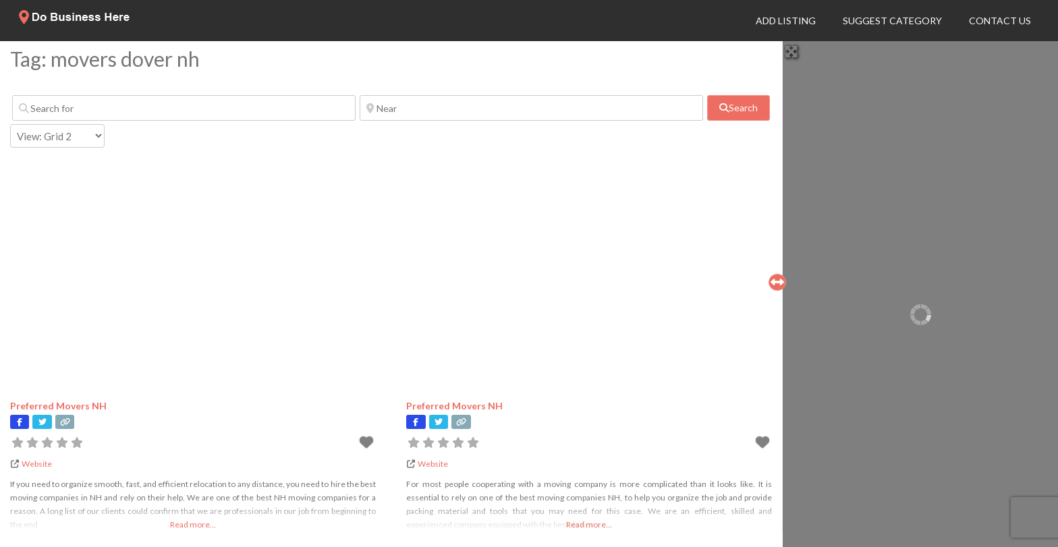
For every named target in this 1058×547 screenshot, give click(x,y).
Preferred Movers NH (58, 405)
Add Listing (786, 20)
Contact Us (1000, 20)
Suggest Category (892, 20)
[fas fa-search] (738, 108)
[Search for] (184, 108)
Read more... (193, 524)
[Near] (531, 108)
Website (37, 464)
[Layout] (57, 136)
